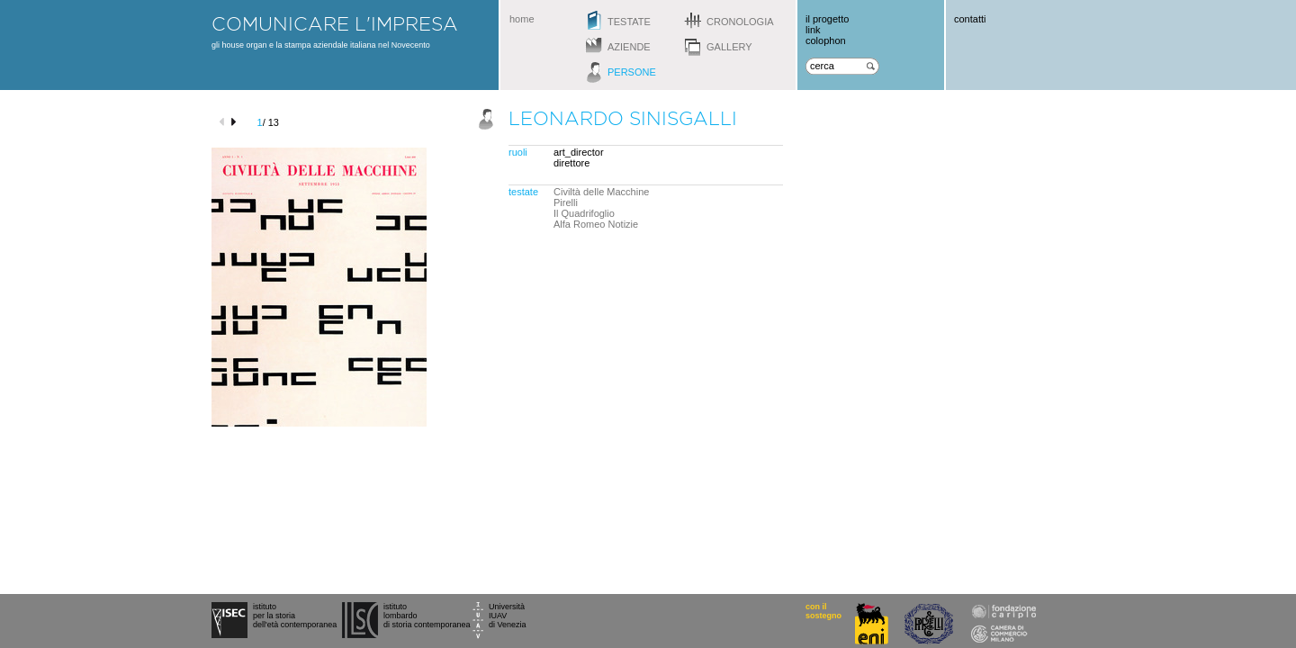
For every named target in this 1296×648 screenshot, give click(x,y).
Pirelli (566, 202)
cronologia (740, 21)
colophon (826, 40)
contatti (970, 19)
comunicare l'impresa (335, 23)
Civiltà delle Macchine (601, 191)
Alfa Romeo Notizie (596, 224)
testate (629, 21)
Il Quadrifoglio (584, 213)
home (522, 19)
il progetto (827, 19)
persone (632, 72)
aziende (629, 46)
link (813, 29)
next (236, 122)
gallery (729, 46)
